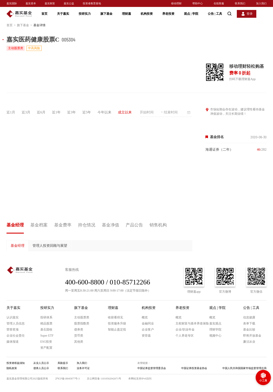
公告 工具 (215, 13)
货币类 (78, 335)
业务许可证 (83, 368)
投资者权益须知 (15, 363)
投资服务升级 (117, 323)
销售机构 (158, 225)
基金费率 (63, 225)
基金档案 (39, 225)
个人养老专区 (185, 335)
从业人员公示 (41, 363)
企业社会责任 (15, 335)
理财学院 (215, 329)
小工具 (263, 378)
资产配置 (46, 347)
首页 (44, 13)
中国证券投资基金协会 (194, 368)
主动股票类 (81, 317)
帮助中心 (197, 3)
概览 (145, 317)
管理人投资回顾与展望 (49, 245)
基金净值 (110, 225)
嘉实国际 (11, 3)
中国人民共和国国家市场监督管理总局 (244, 368)
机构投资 (147, 13)
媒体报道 (12, 341)
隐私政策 (11, 368)
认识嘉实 (12, 317)
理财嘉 (126, 13)
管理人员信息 (15, 323)
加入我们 (261, 3)
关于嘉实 (63, 13)
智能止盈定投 (117, 329)
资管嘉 (146, 335)
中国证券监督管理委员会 (151, 368)
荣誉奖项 (12, 329)
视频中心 (215, 335)
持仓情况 (86, 225)
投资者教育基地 (92, 3)
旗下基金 (106, 13)
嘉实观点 (215, 323)
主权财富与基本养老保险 (192, 323)
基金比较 (249, 329)
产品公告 (134, 225)
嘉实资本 (31, 3)
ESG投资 (46, 341)
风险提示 (63, 363)
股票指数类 (81, 323)
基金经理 (15, 225)
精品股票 (46, 323)
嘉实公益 (69, 3)
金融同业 (148, 323)
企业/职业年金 (185, 329)
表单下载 (249, 323)
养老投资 (168, 13)
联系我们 (240, 3)
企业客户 (148, 329)
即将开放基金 (252, 335)
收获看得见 (115, 317)
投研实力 (85, 13)
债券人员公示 (41, 368)
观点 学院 (191, 13)
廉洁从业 (249, 341)
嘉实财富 (50, 3)
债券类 (78, 329)
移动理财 (176, 3)
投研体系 (46, 317)
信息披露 (249, 317)
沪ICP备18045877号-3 (67, 378)
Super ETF (47, 335)
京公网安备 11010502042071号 (104, 378)
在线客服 (219, 3)
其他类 (78, 341)
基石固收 (46, 329)
